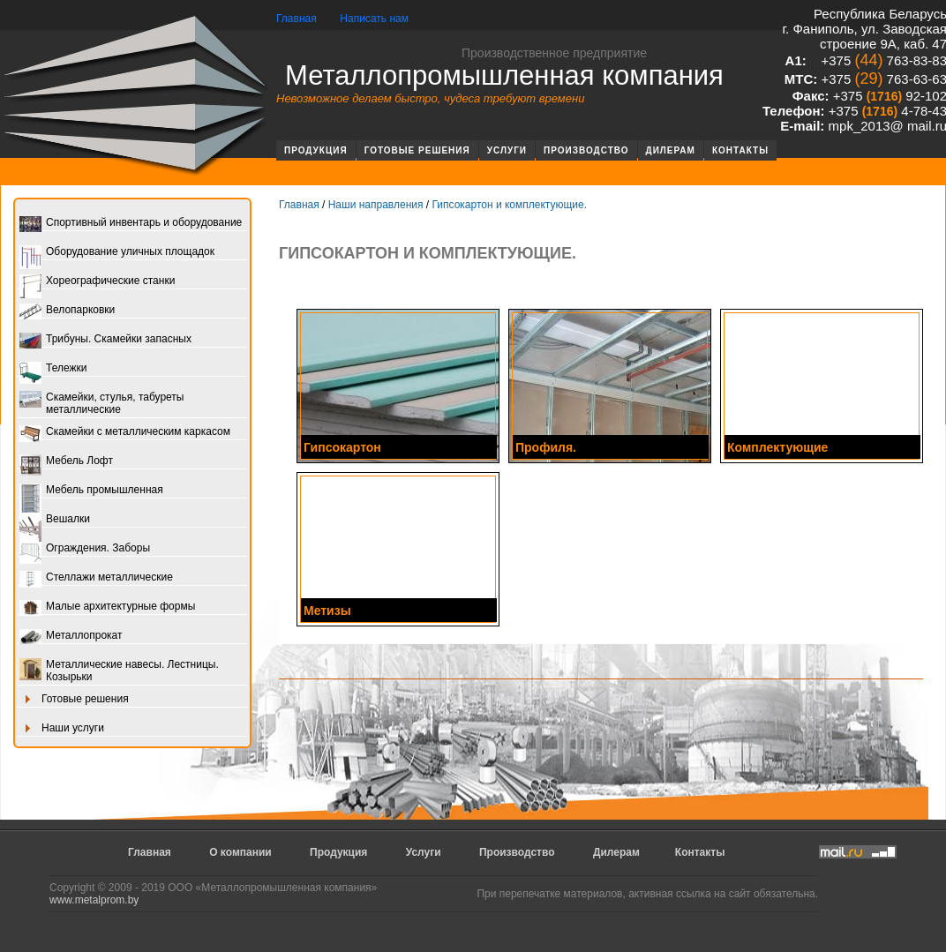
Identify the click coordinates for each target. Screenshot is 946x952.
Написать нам (374, 18)
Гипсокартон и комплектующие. (509, 205)
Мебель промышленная (91, 490)
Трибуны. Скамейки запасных (105, 340)
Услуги (507, 150)
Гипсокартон (342, 447)
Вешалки (54, 520)
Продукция (316, 150)
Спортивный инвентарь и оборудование (130, 223)
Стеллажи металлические (96, 578)
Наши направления (376, 205)
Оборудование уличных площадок (116, 252)
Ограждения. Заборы (84, 549)
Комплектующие (777, 447)
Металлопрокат (71, 636)
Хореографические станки (97, 281)
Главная (296, 18)
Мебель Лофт (66, 461)
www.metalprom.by (94, 900)
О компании (240, 852)
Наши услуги (61, 729)
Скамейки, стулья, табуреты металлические (101, 403)
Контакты (740, 150)
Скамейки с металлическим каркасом (124, 432)
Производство (586, 150)
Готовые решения (417, 150)
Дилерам (670, 150)
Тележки (52, 369)
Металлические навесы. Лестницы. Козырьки (119, 670)
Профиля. (545, 447)
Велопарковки (67, 311)
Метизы (327, 610)
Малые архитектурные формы (107, 607)
